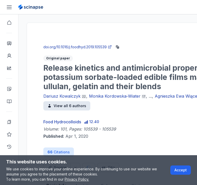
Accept (180, 170)
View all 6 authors (66, 106)
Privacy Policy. (77, 179)
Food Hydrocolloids (62, 121)
